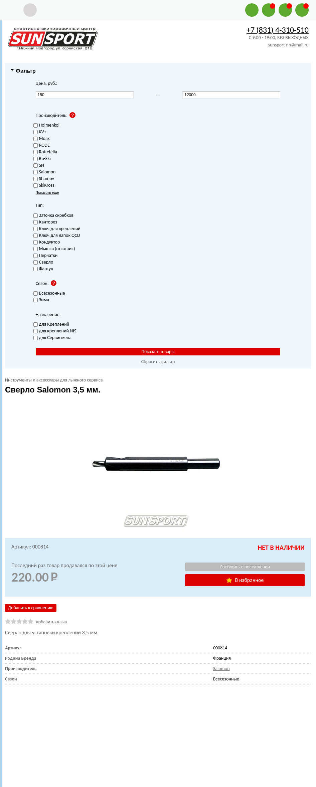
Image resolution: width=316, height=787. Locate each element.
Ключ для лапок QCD (56, 235)
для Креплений (51, 324)
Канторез (45, 222)
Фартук (43, 269)
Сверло (43, 262)
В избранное (245, 580)
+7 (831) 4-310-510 (278, 30)
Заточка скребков (53, 215)
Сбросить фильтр (158, 361)
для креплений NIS (54, 331)
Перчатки (45, 255)
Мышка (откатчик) (54, 249)
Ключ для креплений (57, 228)
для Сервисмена (52, 337)
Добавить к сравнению (30, 608)
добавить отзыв (51, 622)
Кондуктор (46, 242)
